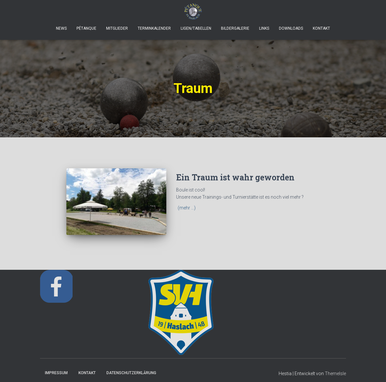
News (61, 28)
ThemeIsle (335, 373)
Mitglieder (117, 28)
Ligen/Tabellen (196, 28)
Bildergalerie (235, 28)
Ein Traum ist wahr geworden (235, 177)
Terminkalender (154, 28)
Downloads (291, 28)
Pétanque (86, 28)
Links (264, 28)
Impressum (56, 373)
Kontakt (321, 28)
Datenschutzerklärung (131, 373)
